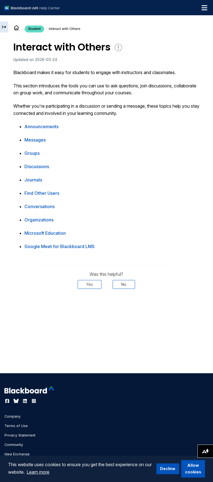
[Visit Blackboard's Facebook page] (7, 401)
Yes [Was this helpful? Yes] (89, 284)
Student (34, 29)
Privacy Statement (20, 435)
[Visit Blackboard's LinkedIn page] (25, 401)
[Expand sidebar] (4, 26)
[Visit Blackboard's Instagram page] (34, 401)
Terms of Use (16, 426)
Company (12, 416)
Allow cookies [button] (193, 468)
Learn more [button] (38, 472)
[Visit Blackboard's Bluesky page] (16, 401)
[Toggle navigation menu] (204, 7)
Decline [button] (167, 468)
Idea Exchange (17, 454)
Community (13, 445)
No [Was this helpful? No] (123, 284)
